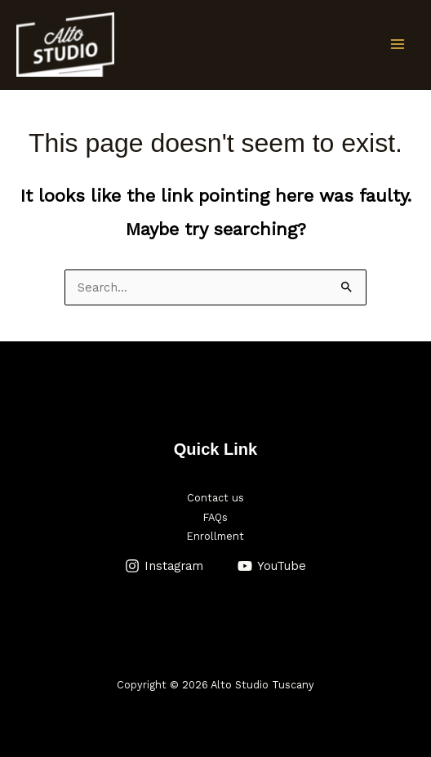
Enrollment (215, 536)
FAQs (215, 517)
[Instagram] (164, 566)
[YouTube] (272, 566)
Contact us (215, 498)
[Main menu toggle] (397, 44)
